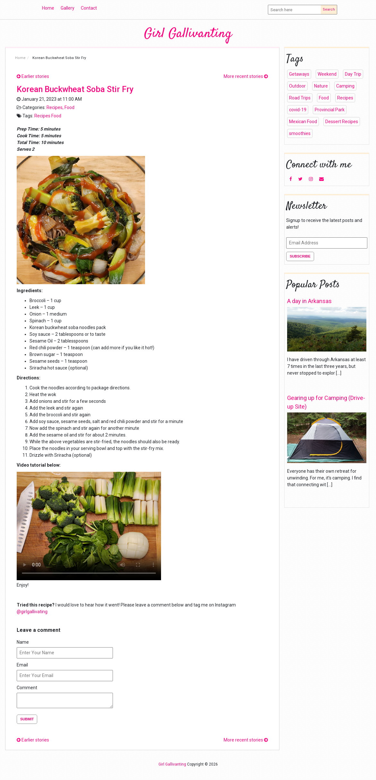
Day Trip (353, 74)
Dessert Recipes (341, 121)
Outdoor (297, 86)
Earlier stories (33, 76)
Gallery (67, 8)
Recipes (55, 107)
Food (69, 107)
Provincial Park (330, 109)
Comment (27, 687)
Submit (27, 719)
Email (22, 664)
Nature (321, 86)
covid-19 (297, 109)
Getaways (299, 74)
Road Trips (300, 97)
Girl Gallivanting (188, 34)
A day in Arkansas (309, 301)
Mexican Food (303, 121)
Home (48, 8)
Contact (89, 8)
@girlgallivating (32, 611)
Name (23, 642)
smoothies (300, 133)
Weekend (327, 74)
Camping (345, 86)
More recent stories (246, 76)
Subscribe (300, 256)
